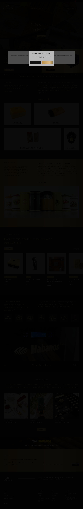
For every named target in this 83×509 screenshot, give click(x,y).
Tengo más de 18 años (47, 62)
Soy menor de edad (35, 62)
